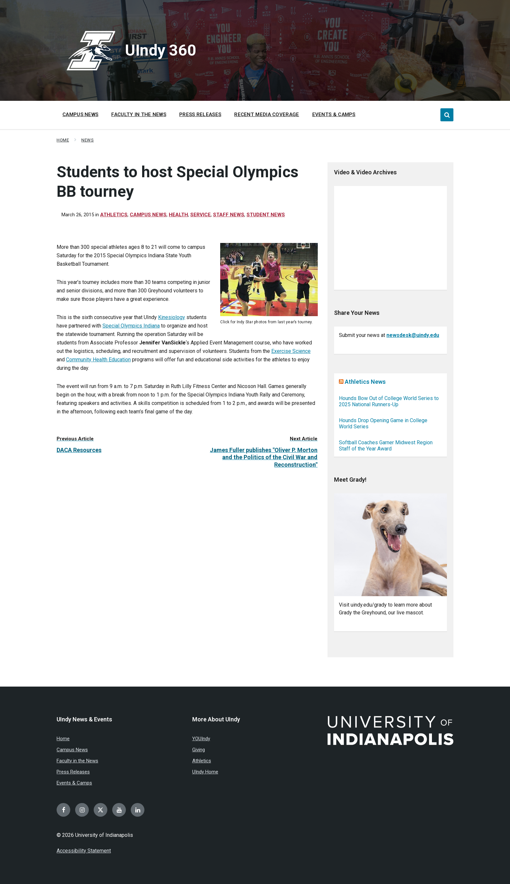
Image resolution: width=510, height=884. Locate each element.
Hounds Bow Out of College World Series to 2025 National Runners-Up (389, 401)
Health (178, 215)
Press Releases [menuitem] (200, 114)
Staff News (228, 215)
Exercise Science (291, 351)
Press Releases (73, 772)
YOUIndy (201, 739)
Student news (266, 215)
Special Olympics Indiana (131, 326)
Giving (198, 750)
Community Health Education (98, 359)
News (87, 140)
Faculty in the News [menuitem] (138, 114)
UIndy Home (205, 772)
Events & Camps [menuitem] (334, 114)
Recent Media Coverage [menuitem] (266, 114)
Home (63, 140)
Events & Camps (74, 783)
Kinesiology (171, 317)
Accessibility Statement (84, 851)
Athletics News (365, 381)
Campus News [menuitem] (80, 114)
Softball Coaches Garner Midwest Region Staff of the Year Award (386, 445)
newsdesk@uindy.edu (412, 335)
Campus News (148, 215)
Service (200, 215)
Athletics (114, 215)
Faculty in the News (77, 761)
